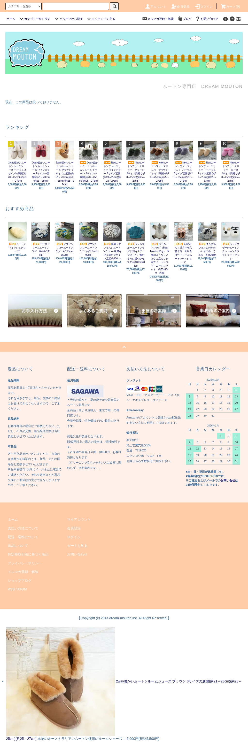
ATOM (22, 589)
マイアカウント (79, 519)
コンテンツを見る (100, 19)
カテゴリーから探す (34, 19)
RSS (11, 589)
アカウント (155, 6)
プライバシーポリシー (25, 563)
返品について (18, 546)
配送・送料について (23, 537)
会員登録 (180, 6)
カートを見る (77, 546)
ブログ (184, 19)
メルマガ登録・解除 (158, 19)
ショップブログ (19, 580)
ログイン (203, 6)
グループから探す (68, 19)
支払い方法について (23, 528)
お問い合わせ (206, 19)
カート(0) (230, 6)
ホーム (11, 19)
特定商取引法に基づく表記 (28, 554)
